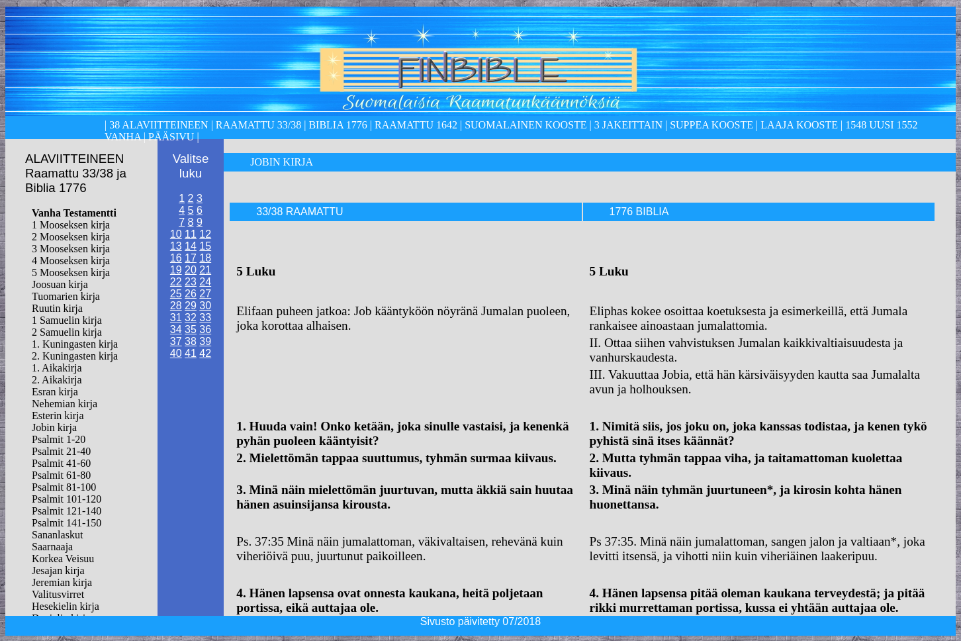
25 (176, 293)
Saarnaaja (52, 546)
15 (205, 246)
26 (191, 293)
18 (205, 258)
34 (176, 329)
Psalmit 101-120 (66, 499)
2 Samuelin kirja (67, 332)
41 (191, 353)
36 (205, 329)
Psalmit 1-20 (58, 439)
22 (176, 281)
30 (205, 305)
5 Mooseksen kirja (71, 272)
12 (205, 234)
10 (176, 234)
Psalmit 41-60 (61, 463)
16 (176, 258)
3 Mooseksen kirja (71, 248)
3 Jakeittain (628, 124)
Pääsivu (171, 136)
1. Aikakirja (57, 367)
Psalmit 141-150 (66, 522)
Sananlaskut (57, 534)
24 (205, 281)
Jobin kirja (54, 427)
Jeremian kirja (62, 582)
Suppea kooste (713, 124)
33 (205, 317)
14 (191, 246)
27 (205, 293)
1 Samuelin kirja (67, 320)
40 (176, 353)
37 (176, 341)
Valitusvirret (58, 594)
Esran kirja (55, 391)
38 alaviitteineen (157, 124)
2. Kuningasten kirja (75, 356)
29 (191, 305)
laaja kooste (798, 124)
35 (191, 329)
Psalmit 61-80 (61, 475)
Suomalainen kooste (525, 124)
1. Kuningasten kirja (75, 344)
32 (191, 317)
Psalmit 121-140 (66, 511)
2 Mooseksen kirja (71, 236)
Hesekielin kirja (65, 606)
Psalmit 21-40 (61, 451)
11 (191, 234)
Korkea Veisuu (63, 558)
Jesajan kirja (58, 570)
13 (176, 246)
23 (191, 281)
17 (191, 258)
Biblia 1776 (337, 124)
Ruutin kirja (57, 308)
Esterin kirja (58, 415)
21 (205, 269)
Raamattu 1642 (416, 124)
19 (176, 269)
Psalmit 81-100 (64, 487)
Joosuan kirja (60, 284)
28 (176, 305)
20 (191, 269)
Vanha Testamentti (74, 213)
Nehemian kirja (64, 403)
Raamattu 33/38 (258, 124)
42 (205, 353)
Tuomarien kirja (66, 296)
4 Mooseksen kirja (71, 260)
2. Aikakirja (57, 379)
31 (176, 317)
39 (205, 341)
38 (191, 341)
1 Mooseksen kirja (71, 224)
